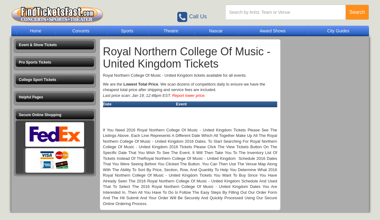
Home (35, 30)
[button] (55, 45)
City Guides (338, 30)
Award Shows (273, 30)
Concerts (80, 30)
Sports (127, 30)
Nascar (216, 30)
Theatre (171, 30)
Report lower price (188, 95)
